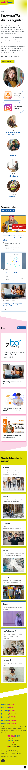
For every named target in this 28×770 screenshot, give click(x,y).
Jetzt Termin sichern (8, 61)
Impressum (4, 753)
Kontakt (19, 753)
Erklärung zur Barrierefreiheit (9, 756)
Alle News (21, 328)
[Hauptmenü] (25, 2)
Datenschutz (12, 753)
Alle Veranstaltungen (8, 210)
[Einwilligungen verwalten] (25, 767)
